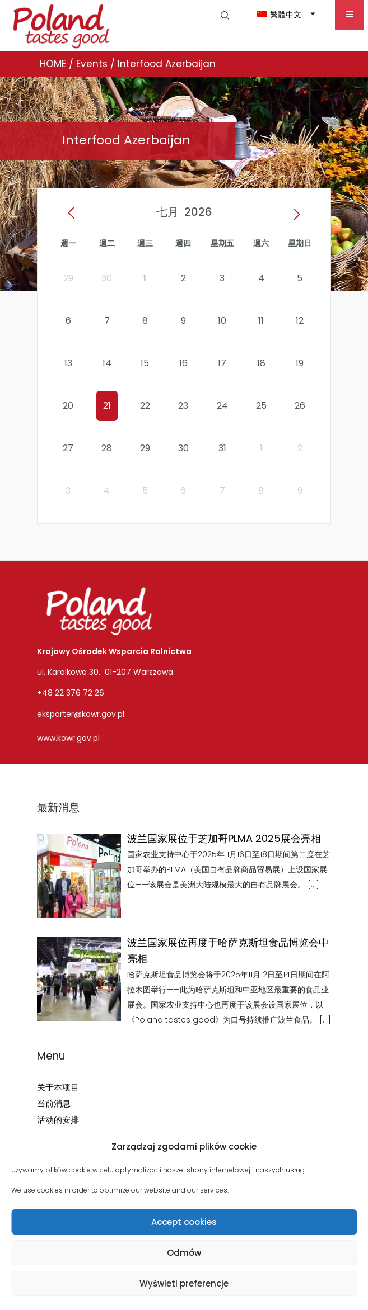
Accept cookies (184, 1222)
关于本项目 (58, 1087)
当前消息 (54, 1103)
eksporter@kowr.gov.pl (80, 714)
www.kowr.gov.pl (68, 738)
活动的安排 (58, 1119)
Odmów (184, 1253)
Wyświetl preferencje (184, 1283)
